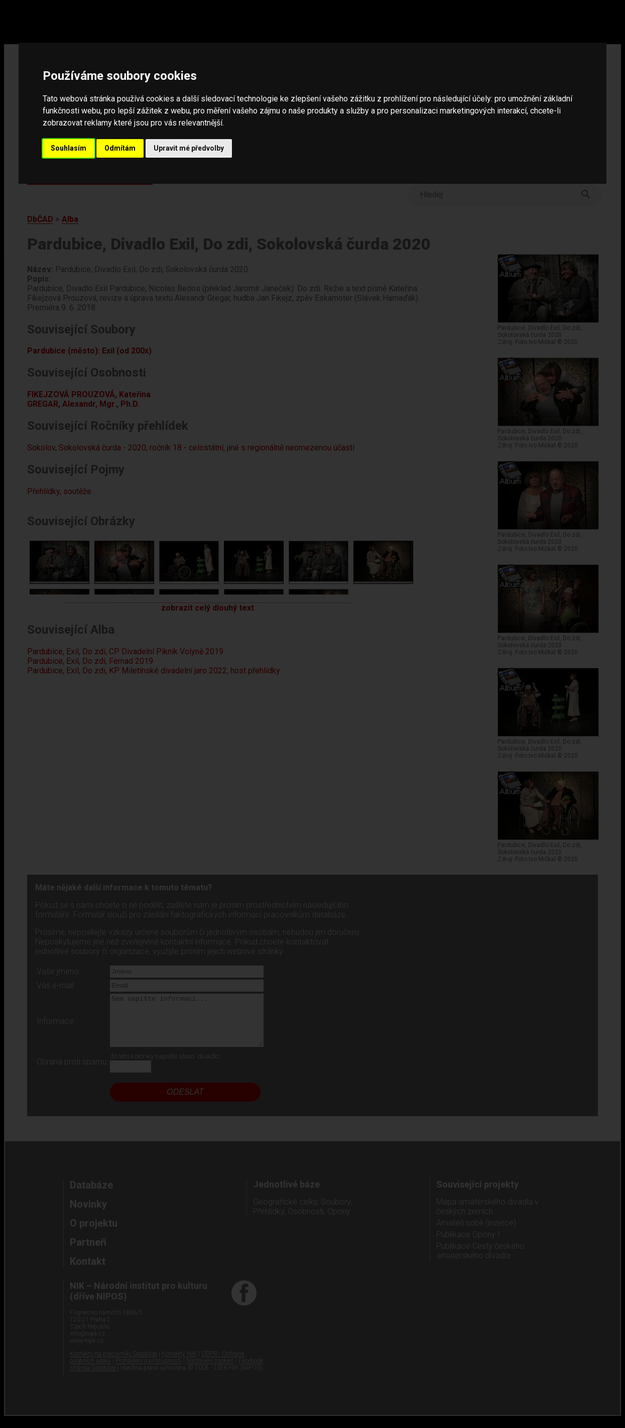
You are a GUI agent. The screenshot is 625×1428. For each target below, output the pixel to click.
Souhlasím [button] (68, 148)
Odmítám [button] (120, 148)
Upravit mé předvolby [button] (189, 148)
